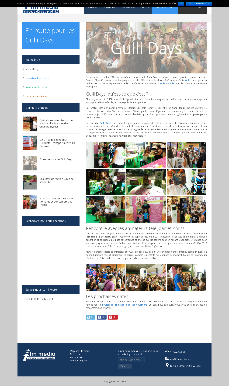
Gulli (187, 80)
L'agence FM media (80, 350)
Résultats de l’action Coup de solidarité (56, 180)
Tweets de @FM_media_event (37, 298)
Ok (181, 4)
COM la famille (165, 83)
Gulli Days (105, 122)
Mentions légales (78, 360)
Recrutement (76, 357)
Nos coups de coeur (36, 87)
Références (76, 354)
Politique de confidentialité (199, 4)
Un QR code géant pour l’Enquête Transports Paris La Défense (57, 143)
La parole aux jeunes (36, 96)
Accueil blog (31, 69)
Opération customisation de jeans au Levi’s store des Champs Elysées (56, 123)
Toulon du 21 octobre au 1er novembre (124, 304)
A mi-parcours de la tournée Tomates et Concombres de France (56, 202)
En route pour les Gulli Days (56, 159)
